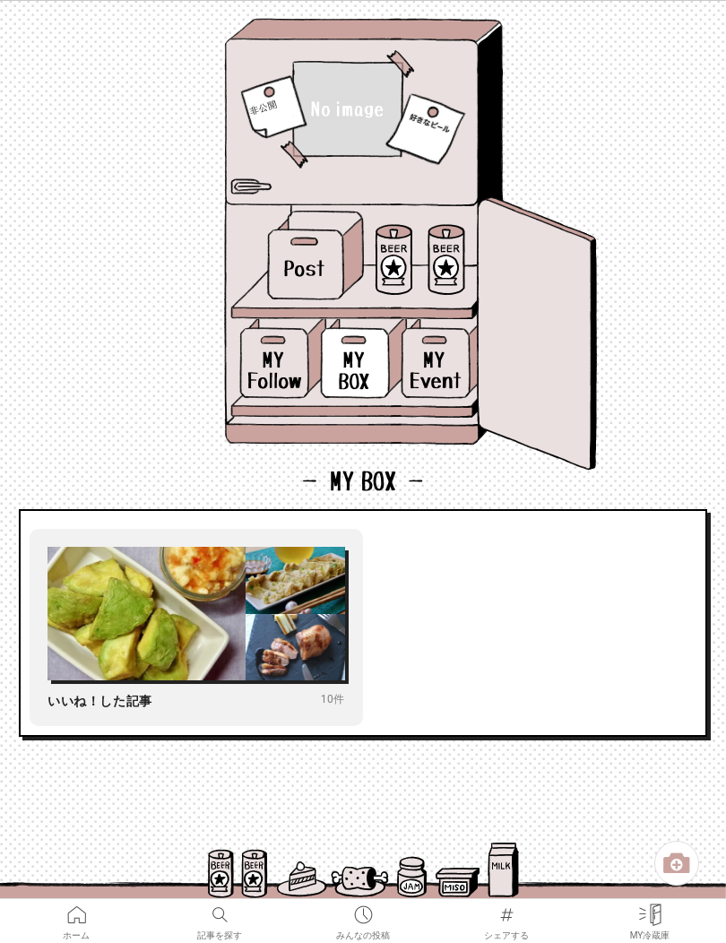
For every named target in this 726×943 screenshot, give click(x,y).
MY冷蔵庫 (650, 911)
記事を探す (219, 911)
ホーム (76, 911)
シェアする (506, 911)
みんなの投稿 (363, 911)
